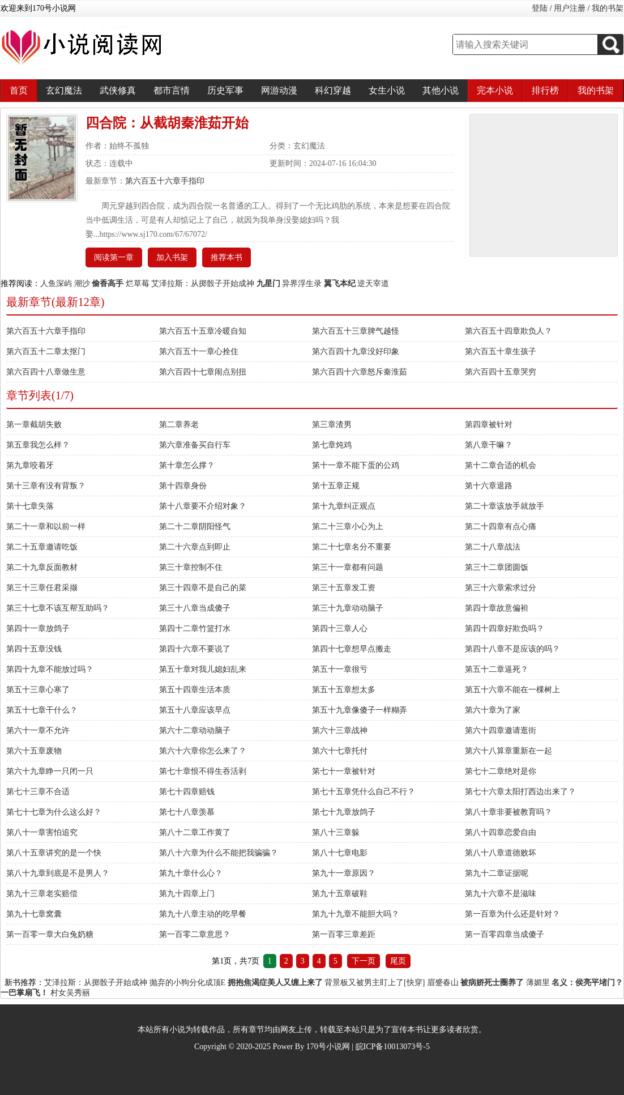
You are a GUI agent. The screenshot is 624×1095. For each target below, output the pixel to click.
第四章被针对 (488, 424)
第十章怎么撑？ (187, 465)
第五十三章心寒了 (38, 689)
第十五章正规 (336, 486)
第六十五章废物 (34, 751)
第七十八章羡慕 (187, 812)
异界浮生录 (302, 283)
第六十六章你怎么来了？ (202, 751)
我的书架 (607, 8)
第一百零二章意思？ (194, 934)
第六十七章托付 (339, 751)
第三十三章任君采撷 (42, 587)
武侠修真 (118, 90)
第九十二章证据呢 (496, 873)
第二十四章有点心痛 (500, 526)
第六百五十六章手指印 (164, 181)
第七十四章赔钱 (187, 791)
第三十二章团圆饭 (496, 567)
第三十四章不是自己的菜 (202, 587)
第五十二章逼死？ (496, 669)
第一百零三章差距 (343, 934)
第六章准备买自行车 (194, 445)
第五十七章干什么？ (42, 710)
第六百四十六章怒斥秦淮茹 (359, 372)
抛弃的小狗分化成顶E (187, 982)
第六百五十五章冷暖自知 (202, 331)
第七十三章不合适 (38, 791)
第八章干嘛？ (488, 445)
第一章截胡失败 (34, 424)
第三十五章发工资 (343, 587)
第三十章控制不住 (191, 567)
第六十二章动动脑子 (194, 730)
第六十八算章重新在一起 (508, 751)
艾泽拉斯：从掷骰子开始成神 (202, 283)
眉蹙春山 (443, 982)
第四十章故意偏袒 (496, 608)
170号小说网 (328, 1046)
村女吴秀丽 (70, 993)
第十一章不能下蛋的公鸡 (355, 465)
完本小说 (495, 90)
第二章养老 (179, 424)
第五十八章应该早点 (194, 710)
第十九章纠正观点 (343, 506)
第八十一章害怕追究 (42, 832)
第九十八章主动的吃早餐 (202, 914)
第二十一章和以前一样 (46, 526)
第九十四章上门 (187, 893)
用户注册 (569, 8)
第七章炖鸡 (332, 445)
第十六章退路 (488, 486)
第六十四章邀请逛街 (500, 730)
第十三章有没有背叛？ (46, 486)
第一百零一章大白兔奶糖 (49, 934)
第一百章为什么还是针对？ (512, 914)
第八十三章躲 (336, 832)
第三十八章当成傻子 (194, 608)
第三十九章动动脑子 (347, 608)
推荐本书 (226, 257)
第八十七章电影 (339, 853)
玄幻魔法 (64, 90)
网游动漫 (279, 90)
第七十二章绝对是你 (500, 771)
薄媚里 (538, 982)
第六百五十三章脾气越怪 (355, 331)
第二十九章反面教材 (42, 567)
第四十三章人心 (339, 628)
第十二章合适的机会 (500, 465)
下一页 (363, 961)
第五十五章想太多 (343, 689)
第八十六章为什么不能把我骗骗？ (218, 853)
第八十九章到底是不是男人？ (57, 873)
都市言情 (171, 90)
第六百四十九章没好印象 (355, 351)
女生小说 (387, 90)
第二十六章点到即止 (194, 547)
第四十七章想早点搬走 (351, 649)
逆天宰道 (373, 283)
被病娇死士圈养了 (492, 982)
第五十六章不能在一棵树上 (512, 689)
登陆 (540, 8)
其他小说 (440, 90)
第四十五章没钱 (34, 649)
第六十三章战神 (339, 730)
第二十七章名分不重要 (351, 547)
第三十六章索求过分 (500, 587)
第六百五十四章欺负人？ (508, 331)
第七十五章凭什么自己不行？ (363, 791)
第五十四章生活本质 (194, 689)
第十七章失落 (30, 506)
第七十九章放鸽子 (343, 812)
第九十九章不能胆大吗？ (355, 914)
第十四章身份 (183, 486)
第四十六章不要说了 (194, 649)
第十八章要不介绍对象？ (202, 506)
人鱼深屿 (56, 283)
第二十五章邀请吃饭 (42, 547)
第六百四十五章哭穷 (500, 372)
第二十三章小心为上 (347, 526)
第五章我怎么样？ (38, 445)
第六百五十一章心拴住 (198, 351)
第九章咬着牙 (30, 465)
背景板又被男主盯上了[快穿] (374, 982)
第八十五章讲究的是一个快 (53, 853)
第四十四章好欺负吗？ (504, 628)
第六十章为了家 (492, 710)
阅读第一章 (114, 257)
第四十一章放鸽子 (38, 628)
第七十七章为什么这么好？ (53, 812)
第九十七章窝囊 (34, 914)
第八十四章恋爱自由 (500, 832)
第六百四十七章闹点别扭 (202, 372)
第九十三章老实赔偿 (42, 893)
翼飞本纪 (340, 283)
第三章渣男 (332, 424)
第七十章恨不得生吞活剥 (202, 771)
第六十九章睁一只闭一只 (49, 771)
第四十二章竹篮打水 (194, 628)
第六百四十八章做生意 (46, 372)
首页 (19, 90)
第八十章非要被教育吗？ (508, 812)
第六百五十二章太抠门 (46, 351)
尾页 (398, 961)
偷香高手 (107, 283)
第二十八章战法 (492, 547)
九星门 (268, 283)
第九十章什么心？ (191, 873)
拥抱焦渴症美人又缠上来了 (275, 982)
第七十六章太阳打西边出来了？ (520, 791)
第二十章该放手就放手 (504, 506)
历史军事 (225, 90)
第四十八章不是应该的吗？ (512, 649)
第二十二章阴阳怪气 (194, 526)
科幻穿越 (333, 90)
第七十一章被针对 (343, 771)
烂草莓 (137, 283)
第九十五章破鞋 (339, 893)
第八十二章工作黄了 (194, 832)
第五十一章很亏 (339, 669)
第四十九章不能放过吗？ (49, 669)
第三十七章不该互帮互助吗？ (57, 608)
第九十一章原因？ (343, 873)
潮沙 (82, 283)
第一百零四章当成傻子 (504, 934)
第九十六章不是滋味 (500, 893)
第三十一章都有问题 (347, 567)
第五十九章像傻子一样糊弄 (359, 710)
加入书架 (172, 257)
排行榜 (545, 90)
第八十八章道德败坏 (500, 853)
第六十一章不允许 (38, 730)
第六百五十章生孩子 (500, 351)
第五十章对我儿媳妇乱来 (202, 669)
